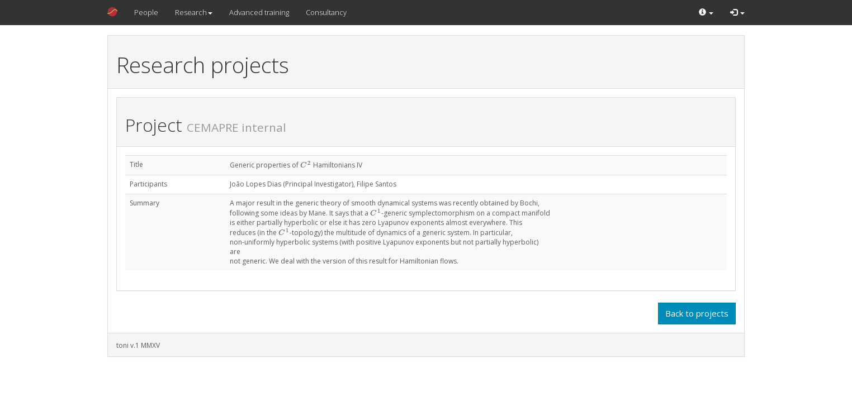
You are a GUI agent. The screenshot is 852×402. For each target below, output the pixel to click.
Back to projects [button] (696, 313)
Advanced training (259, 12)
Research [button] (193, 12)
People (146, 12)
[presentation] (305, 165)
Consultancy (326, 12)
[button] (706, 12)
